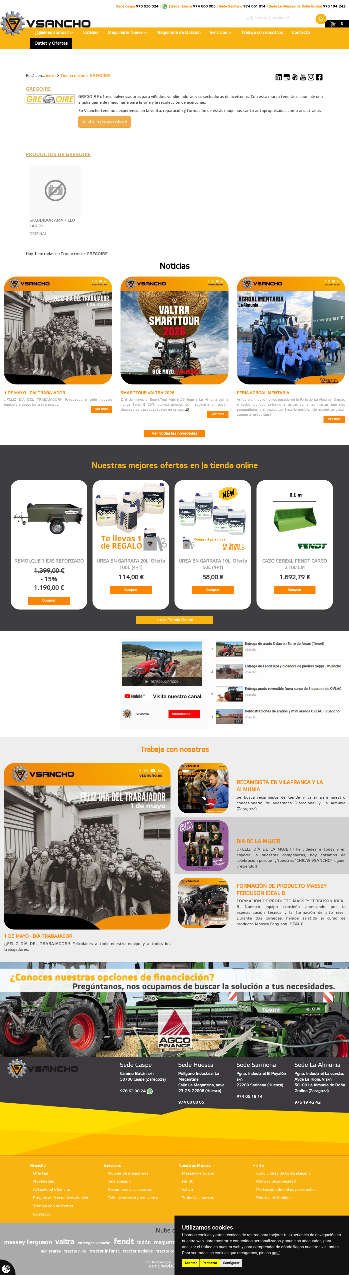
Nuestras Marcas (194, 1166)
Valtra (187, 1190)
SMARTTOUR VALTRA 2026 (147, 393)
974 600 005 (204, 6)
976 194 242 (334, 6)
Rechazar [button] (209, 1263)
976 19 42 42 (307, 1102)
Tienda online (72, 76)
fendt (124, 1242)
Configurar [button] (231, 1263)
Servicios (221, 33)
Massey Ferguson (198, 1173)
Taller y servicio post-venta (133, 1198)
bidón (143, 1243)
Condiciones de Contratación (283, 1173)
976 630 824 (147, 6)
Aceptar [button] (190, 1263)
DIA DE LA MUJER (258, 842)
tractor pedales (138, 1251)
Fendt (187, 1181)
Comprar (49, 600)
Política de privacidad (276, 1181)
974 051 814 (254, 6)
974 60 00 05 (191, 1102)
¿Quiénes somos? (53, 33)
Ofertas (40, 1173)
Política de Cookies (274, 1198)
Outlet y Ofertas (51, 43)
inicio (51, 76)
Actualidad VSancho (51, 1190)
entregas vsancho (94, 1243)
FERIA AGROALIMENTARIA (263, 393)
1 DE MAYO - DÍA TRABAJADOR (34, 393)
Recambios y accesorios (130, 1190)
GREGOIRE (100, 76)
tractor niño (75, 1251)
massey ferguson (28, 1243)
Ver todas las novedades (174, 433)
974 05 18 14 (249, 1097)
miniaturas (51, 1251)
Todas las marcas (198, 1198)
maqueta (164, 1243)
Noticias (90, 33)
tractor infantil (104, 1251)
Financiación (119, 1181)
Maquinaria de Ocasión (178, 33)
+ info (258, 1166)
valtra (64, 1242)
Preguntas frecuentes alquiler (60, 1198)
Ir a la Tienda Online (174, 620)
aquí (276, 1253)
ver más (101, 409)
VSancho (38, 1166)
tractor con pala (170, 1251)
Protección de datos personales (286, 1190)
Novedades (43, 1181)
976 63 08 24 (133, 1091)
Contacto (301, 33)
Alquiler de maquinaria (128, 1173)
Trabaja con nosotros (262, 33)
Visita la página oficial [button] (104, 122)
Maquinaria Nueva (127, 33)
